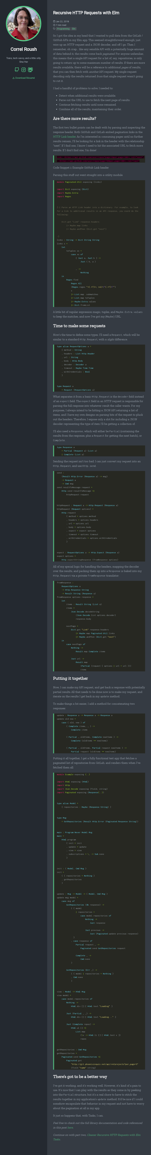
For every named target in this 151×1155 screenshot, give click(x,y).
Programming (63, 29)
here (70, 1127)
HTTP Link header (64, 136)
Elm (73, 29)
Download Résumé (23, 78)
